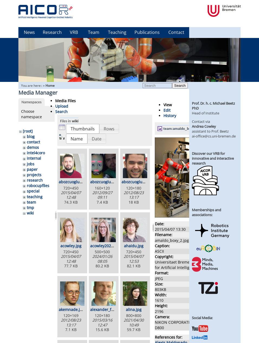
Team (93, 32)
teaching (34, 196)
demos (33, 147)
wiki (30, 213)
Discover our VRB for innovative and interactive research (213, 158)
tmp (30, 207)
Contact (176, 32)
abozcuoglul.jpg (136, 181)
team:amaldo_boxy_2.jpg (184, 128)
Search (180, 86)
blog (31, 136)
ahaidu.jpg (133, 245)
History (169, 115)
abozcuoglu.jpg (72, 181)
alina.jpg (134, 309)
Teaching (117, 32)
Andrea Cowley (204, 126)
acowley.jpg (70, 245)
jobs (30, 163)
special (33, 191)
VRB (74, 32)
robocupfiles (38, 185)
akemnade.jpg (71, 309)
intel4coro (36, 152)
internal (34, 158)
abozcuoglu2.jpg (105, 181)
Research (52, 32)
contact (33, 142)
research (35, 180)
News (29, 32)
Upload (61, 106)
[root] (28, 131)
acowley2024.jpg (105, 245)
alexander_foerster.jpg (110, 309)
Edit (167, 110)
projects (34, 174)
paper (32, 169)
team (31, 202)
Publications (147, 32)
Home (50, 85)
